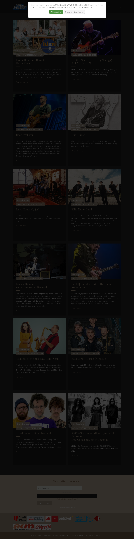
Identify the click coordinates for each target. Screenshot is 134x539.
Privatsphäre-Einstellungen (74, 12)
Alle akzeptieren (56, 12)
